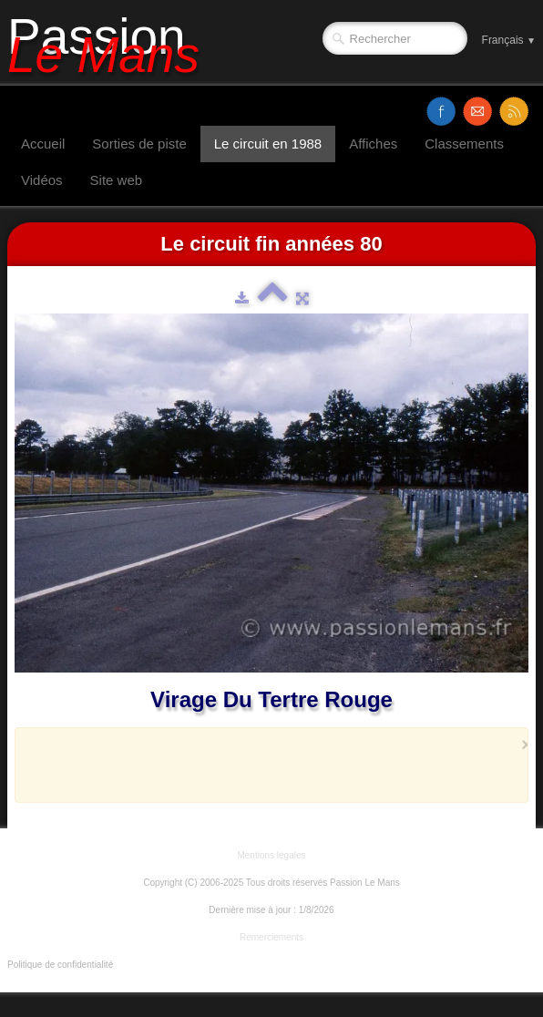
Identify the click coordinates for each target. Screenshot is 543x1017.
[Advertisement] (266, 764)
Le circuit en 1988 (268, 143)
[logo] (110, 43)
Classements (464, 143)
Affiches (373, 143)
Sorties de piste (139, 143)
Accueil (43, 143)
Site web (116, 180)
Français (509, 40)
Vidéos (42, 180)
